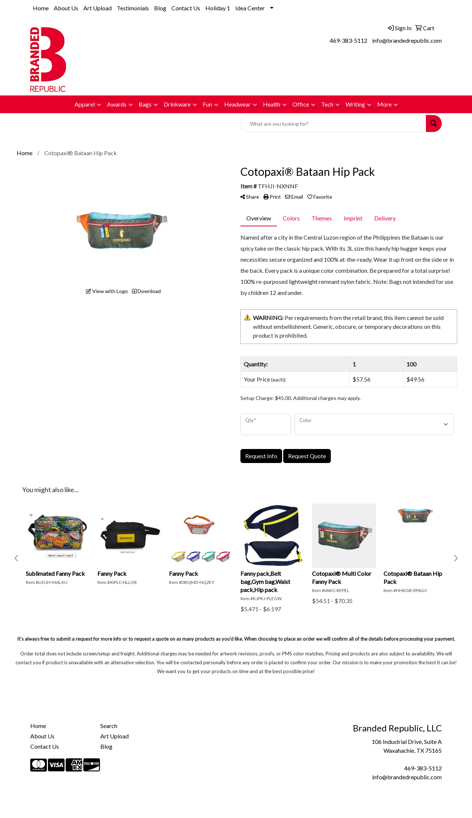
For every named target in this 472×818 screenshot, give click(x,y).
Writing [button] (355, 104)
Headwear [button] (237, 104)
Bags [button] (145, 104)
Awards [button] (116, 104)
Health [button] (271, 104)
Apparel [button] (84, 104)
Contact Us (185, 7)
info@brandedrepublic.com (407, 40)
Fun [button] (207, 104)
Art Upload (97, 7)
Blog (160, 7)
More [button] (384, 104)
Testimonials (133, 7)
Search (108, 725)
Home (41, 7)
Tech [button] (327, 104)
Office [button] (300, 104)
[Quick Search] (333, 123)
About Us (66, 7)
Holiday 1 (217, 7)
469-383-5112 (348, 40)
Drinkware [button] (177, 104)
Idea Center (250, 7)
